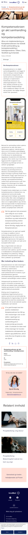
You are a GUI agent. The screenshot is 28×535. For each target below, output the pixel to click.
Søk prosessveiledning (11, 521)
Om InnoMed (9, 516)
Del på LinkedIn (12, 343)
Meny (5, 2)
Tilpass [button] (2, 528)
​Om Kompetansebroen (11, 65)
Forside (3, 7)
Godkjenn (20, 532)
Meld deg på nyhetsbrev (14, 511)
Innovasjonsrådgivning (11, 518)
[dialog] (14, 529)
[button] (15, 140)
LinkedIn (10, 500)
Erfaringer (6, 59)
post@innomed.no (14, 507)
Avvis (7, 532)
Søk (25, 2)
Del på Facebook (9, 343)
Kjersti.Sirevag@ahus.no (14, 394)
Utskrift (18, 343)
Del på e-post (15, 343)
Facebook (17, 500)
